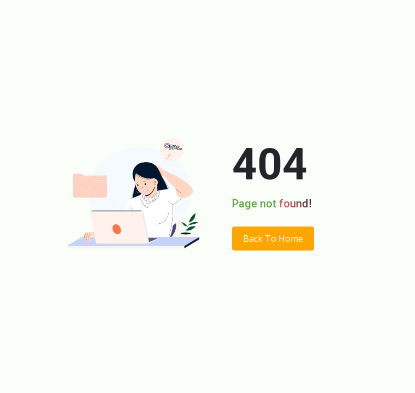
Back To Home (273, 239)
